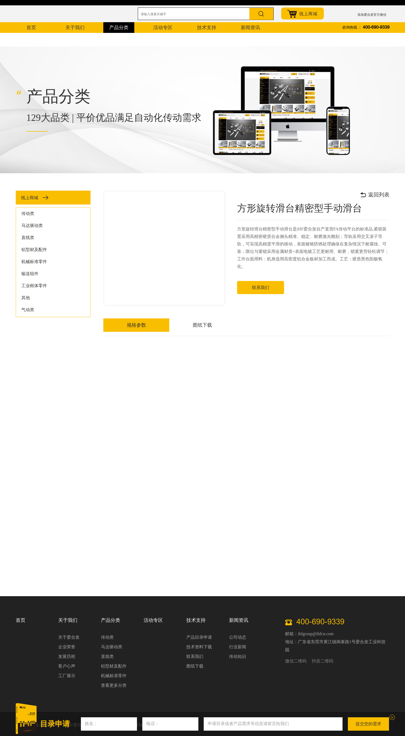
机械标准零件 (34, 261)
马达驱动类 (32, 225)
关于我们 (67, 620)
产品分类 (110, 620)
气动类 (27, 309)
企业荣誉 (66, 647)
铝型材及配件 (34, 249)
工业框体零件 (34, 285)
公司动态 (237, 637)
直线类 (27, 237)
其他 (25, 297)
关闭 (392, 717)
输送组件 (29, 273)
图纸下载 (156, 325)
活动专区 (153, 620)
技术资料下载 (199, 647)
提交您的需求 (368, 724)
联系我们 (261, 287)
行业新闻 (237, 647)
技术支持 (196, 620)
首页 (20, 620)
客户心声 (66, 666)
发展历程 (66, 656)
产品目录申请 (199, 637)
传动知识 (237, 656)
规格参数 (121, 325)
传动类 (27, 213)
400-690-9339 (376, 27)
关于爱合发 (69, 637)
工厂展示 (66, 675)
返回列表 (375, 195)
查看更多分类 (114, 685)
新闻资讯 (238, 620)
